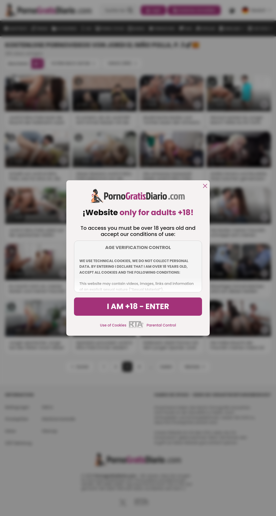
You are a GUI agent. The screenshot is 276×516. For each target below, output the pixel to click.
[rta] (136, 327)
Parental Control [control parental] (161, 325)
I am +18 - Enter (138, 306)
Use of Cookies (113, 325)
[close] (205, 186)
